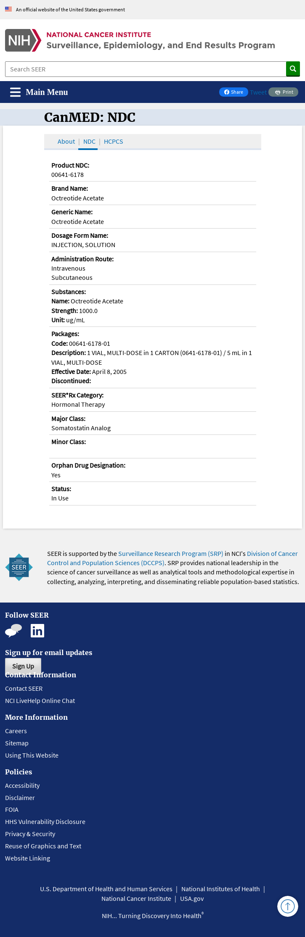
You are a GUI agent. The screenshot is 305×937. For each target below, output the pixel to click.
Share (236, 93)
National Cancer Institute (136, 898)
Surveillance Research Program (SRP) (170, 553)
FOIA (12, 809)
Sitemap (17, 743)
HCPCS (113, 141)
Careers (16, 730)
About (66, 141)
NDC (89, 141)
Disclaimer (20, 797)
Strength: (64, 310)
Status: (61, 488)
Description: (68, 352)
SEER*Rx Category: (77, 395)
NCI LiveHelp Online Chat (40, 700)
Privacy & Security (30, 833)
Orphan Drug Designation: (88, 465)
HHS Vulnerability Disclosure (45, 821)
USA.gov (192, 898)
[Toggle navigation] (39, 92)
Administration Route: (82, 259)
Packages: (65, 333)
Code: (59, 343)
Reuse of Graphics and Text (43, 846)
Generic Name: (72, 212)
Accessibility (22, 785)
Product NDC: (70, 165)
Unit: (58, 320)
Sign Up (23, 666)
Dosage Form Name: (79, 235)
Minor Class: (68, 441)
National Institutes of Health (220, 888)
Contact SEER (23, 688)
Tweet (258, 92)
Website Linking (27, 858)
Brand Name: (69, 188)
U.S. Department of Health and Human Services (106, 888)
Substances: (68, 291)
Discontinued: (71, 380)
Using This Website (31, 755)
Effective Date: (71, 371)
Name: (60, 301)
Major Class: (68, 418)
